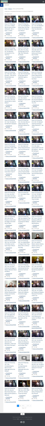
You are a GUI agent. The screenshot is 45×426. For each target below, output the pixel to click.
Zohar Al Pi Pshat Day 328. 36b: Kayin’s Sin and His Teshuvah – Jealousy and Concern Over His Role (37, 51)
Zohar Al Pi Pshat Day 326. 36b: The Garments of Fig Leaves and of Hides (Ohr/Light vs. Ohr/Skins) (24, 75)
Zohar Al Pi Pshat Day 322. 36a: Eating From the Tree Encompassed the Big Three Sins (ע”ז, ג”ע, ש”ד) (37, 100)
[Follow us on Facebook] (21, 422)
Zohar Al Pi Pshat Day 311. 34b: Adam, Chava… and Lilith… (24, 194)
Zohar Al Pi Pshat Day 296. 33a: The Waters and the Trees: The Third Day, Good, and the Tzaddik (24, 316)
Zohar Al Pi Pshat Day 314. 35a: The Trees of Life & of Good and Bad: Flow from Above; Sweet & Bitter (24, 172)
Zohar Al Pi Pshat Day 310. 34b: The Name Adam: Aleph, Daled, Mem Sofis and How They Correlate (37, 196)
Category (10, 8)
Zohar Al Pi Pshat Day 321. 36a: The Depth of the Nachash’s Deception (11, 122)
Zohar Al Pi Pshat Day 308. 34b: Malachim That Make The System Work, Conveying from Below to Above (24, 220)
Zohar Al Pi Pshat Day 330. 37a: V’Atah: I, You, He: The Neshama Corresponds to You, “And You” (10, 51)
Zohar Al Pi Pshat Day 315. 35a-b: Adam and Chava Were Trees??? (10, 170)
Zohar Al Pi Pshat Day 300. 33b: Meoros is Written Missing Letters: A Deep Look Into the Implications (10, 292)
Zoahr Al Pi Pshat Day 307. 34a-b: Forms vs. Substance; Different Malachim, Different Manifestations (37, 220)
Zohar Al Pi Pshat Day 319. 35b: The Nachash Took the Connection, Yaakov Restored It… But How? (37, 124)
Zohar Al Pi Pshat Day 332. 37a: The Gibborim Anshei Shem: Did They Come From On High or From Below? (24, 27)
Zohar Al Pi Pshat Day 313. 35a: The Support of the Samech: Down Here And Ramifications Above (37, 172)
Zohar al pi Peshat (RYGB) (11, 37)
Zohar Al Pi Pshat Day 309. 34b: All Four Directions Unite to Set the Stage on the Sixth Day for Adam (10, 220)
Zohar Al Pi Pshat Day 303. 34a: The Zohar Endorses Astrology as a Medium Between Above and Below (11, 268)
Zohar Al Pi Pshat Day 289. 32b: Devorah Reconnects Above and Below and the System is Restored (11, 392)
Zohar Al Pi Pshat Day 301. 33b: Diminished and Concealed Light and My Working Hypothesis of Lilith (37, 268)
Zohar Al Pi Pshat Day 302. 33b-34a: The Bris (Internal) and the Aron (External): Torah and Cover (24, 268)
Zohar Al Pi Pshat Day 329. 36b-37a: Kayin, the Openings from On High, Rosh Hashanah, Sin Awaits (23, 51)
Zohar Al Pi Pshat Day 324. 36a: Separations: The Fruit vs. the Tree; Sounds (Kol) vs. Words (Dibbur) (10, 100)
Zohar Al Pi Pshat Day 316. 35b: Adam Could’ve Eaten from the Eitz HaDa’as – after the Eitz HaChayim (37, 148)
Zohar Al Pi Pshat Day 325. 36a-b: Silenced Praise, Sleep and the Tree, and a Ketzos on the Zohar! (37, 75)
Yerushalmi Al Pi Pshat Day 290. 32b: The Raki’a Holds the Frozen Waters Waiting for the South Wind (38, 366)
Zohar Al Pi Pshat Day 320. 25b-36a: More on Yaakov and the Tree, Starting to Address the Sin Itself (24, 124)
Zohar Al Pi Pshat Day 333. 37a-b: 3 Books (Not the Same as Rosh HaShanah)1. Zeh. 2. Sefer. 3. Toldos (10, 27)
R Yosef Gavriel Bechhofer (9, 33)
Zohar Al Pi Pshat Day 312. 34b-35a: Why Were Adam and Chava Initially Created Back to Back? (10, 196)
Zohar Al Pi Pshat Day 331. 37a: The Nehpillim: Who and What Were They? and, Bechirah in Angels (38, 27)
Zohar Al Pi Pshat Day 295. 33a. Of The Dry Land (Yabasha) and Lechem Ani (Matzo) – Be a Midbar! (38, 316)
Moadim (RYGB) (36, 326)
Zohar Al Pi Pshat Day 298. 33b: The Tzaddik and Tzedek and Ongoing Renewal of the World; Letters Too (37, 292)
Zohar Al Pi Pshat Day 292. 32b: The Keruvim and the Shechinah (37, 340)
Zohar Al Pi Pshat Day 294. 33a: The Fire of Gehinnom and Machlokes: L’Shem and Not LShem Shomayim (10, 342)
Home (6, 8)
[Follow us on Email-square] (24, 422)
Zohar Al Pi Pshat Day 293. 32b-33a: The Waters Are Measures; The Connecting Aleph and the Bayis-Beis (23, 342)
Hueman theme (29, 419)
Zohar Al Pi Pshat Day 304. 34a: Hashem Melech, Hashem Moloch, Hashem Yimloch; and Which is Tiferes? (38, 244)
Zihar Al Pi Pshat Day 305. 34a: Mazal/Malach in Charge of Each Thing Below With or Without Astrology (24, 244)
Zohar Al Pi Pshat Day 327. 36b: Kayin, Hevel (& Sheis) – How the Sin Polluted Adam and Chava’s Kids (10, 75)
